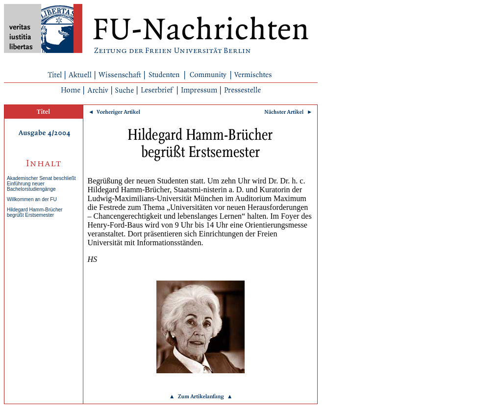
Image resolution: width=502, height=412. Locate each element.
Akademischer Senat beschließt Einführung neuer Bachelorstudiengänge (41, 184)
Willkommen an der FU (32, 199)
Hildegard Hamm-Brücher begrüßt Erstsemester (34, 212)
